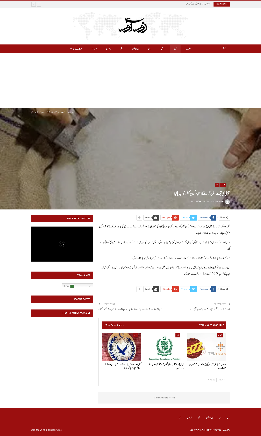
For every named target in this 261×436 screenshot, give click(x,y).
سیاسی (150, 49)
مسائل (164, 49)
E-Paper (75, 49)
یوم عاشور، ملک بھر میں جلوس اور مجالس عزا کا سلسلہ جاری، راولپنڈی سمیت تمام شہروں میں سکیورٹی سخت (129, 309)
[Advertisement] (130, 80)
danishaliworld (55, 430)
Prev (221, 379)
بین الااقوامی (135, 49)
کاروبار (223, 184)
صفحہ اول (190, 49)
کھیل (220, 417)
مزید (93, 49)
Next (211, 379)
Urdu (68, 286)
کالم (121, 49)
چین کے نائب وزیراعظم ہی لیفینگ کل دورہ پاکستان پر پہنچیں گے (210, 309)
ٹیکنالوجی (107, 49)
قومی (177, 49)
